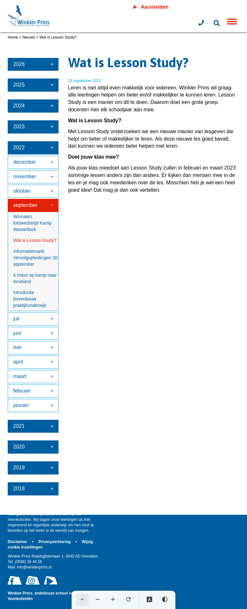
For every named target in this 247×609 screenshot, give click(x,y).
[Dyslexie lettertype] (149, 600)
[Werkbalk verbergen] (82, 600)
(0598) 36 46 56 (25, 561)
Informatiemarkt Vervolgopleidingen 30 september (35, 258)
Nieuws (29, 37)
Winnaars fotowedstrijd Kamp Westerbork (32, 223)
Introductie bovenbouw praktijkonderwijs (29, 299)
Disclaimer (18, 542)
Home (13, 37)
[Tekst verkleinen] (97, 600)
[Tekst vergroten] (113, 600)
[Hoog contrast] (165, 600)
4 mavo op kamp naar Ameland (35, 278)
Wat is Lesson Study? (35, 240)
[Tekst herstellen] (128, 600)
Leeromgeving (210, 7)
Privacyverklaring (54, 542)
